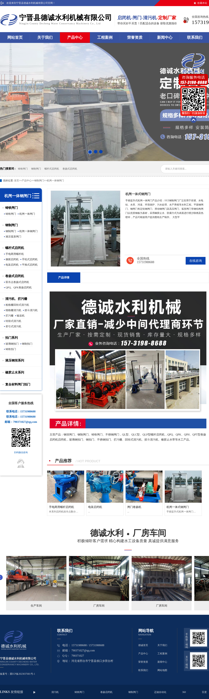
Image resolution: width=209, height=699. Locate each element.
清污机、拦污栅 (16, 299)
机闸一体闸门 (27, 213)
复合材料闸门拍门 (17, 384)
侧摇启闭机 (12, 259)
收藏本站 (202, 3)
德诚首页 (143, 645)
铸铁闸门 (23, 168)
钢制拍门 (27, 343)
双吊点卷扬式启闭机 (17, 282)
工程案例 (105, 37)
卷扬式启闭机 (70, 168)
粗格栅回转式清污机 (17, 304)
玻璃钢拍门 (12, 343)
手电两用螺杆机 (15, 254)
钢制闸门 (36, 168)
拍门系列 (11, 337)
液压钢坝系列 (14, 360)
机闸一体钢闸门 (55, 180)
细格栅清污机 (13, 310)
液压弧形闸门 (13, 236)
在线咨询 (195, 260)
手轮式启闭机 (30, 259)
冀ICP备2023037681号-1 (22, 674)
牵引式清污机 (13, 326)
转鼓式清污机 (13, 321)
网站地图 (162, 670)
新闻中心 (164, 37)
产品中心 (75, 37)
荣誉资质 (134, 37)
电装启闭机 (12, 264)
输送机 (21, 315)
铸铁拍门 (11, 349)
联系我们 (143, 670)
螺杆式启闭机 (51, 168)
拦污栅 (9, 315)
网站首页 (15, 37)
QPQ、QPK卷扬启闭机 (19, 287)
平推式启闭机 (30, 264)
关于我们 (45, 37)
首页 (16, 180)
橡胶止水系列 (14, 372)
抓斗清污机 (31, 310)
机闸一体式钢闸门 (178, 506)
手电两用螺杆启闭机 (61, 506)
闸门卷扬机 (134, 506)
